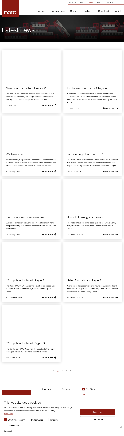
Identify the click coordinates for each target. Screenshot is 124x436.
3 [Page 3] (66, 370)
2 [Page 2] (62, 370)
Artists (118, 11)
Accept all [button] (98, 412)
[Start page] (6, 8)
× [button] (117, 397)
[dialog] (60, 415)
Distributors (109, 2)
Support (99, 2)
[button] (69, 370)
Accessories (58, 11)
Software (88, 11)
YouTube (88, 389)
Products (40, 11)
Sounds (74, 11)
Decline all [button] (97, 419)
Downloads (104, 11)
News (91, 2)
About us (82, 2)
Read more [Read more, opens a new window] (8, 413)
